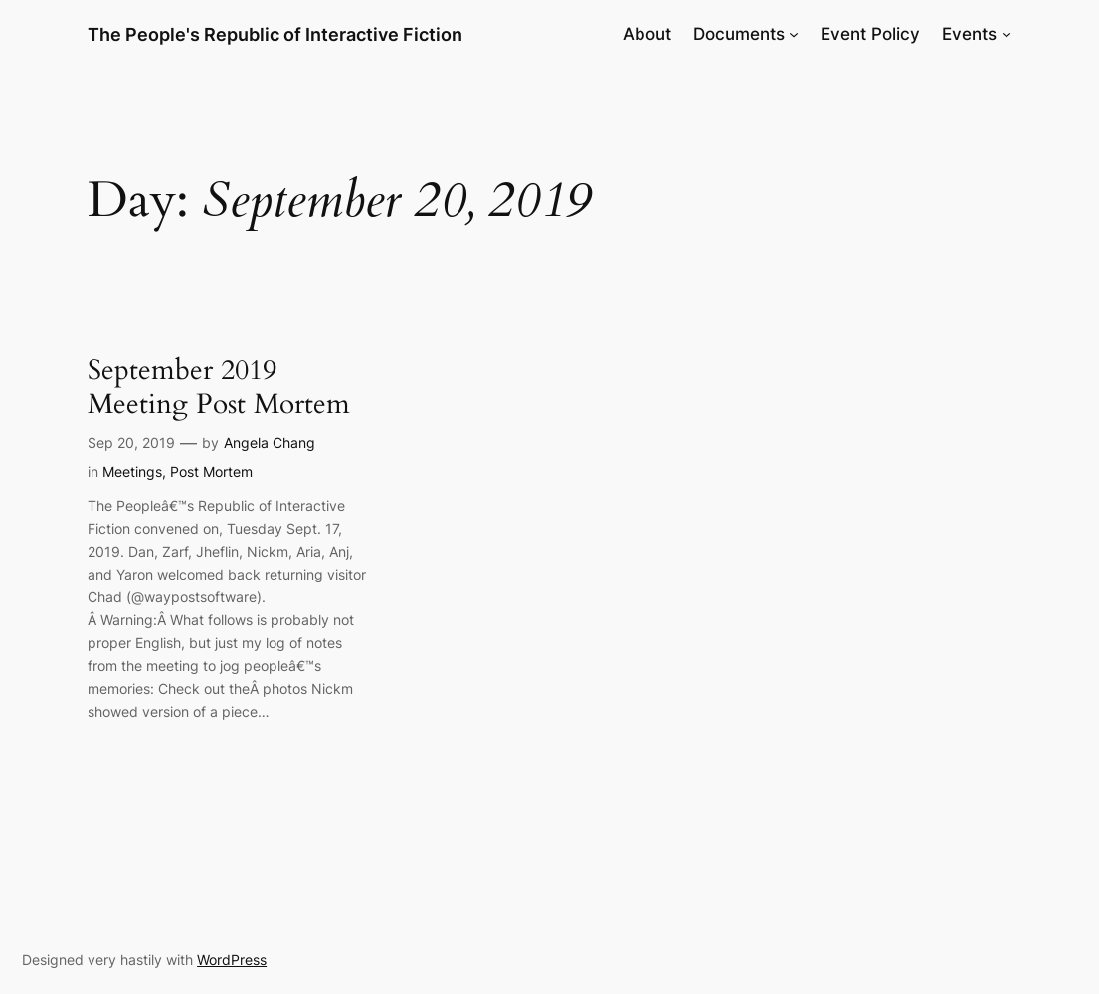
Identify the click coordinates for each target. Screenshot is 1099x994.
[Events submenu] (1006, 34)
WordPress (232, 959)
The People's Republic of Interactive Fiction (275, 34)
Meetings (132, 471)
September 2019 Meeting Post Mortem (219, 387)
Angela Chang (269, 442)
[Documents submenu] (794, 34)
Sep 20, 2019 (131, 442)
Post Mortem (211, 471)
